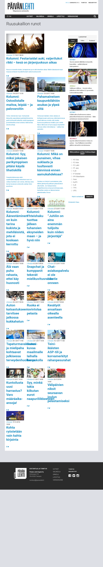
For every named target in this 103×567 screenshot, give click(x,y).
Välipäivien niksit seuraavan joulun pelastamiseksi (58, 393)
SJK (74, 185)
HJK (75, 171)
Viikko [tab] (82, 40)
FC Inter (76, 162)
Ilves (75, 179)
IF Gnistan (77, 174)
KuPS (75, 182)
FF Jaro (76, 168)
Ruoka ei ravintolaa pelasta (34, 309)
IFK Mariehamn (78, 176)
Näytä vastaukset (77, 196)
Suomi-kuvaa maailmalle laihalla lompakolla (35, 352)
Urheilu (50, 16)
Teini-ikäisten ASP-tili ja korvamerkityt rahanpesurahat (59, 352)
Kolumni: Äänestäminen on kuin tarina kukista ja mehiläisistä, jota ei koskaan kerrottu (17, 228)
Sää (9, 16)
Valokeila (40, 16)
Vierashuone (73, 16)
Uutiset (30, 16)
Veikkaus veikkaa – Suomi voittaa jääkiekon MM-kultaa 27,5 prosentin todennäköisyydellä (81, 90)
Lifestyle (60, 16)
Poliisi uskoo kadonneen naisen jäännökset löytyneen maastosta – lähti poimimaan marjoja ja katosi (83, 117)
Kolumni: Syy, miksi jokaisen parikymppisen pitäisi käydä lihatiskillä (17, 162)
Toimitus (84, 2)
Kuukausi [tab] (92, 40)
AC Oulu (76, 160)
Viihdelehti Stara (73, 202)
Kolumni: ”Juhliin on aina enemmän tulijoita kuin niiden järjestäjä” (56, 224)
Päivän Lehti (21, 7)
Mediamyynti (93, 2)
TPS (74, 188)
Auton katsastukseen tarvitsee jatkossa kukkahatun (17, 313)
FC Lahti (76, 165)
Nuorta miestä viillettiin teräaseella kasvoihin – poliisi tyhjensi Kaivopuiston (81, 64)
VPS (74, 191)
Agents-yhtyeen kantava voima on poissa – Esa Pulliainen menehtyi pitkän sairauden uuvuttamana (81, 143)
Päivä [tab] (73, 40)
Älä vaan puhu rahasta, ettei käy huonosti (12, 275)
